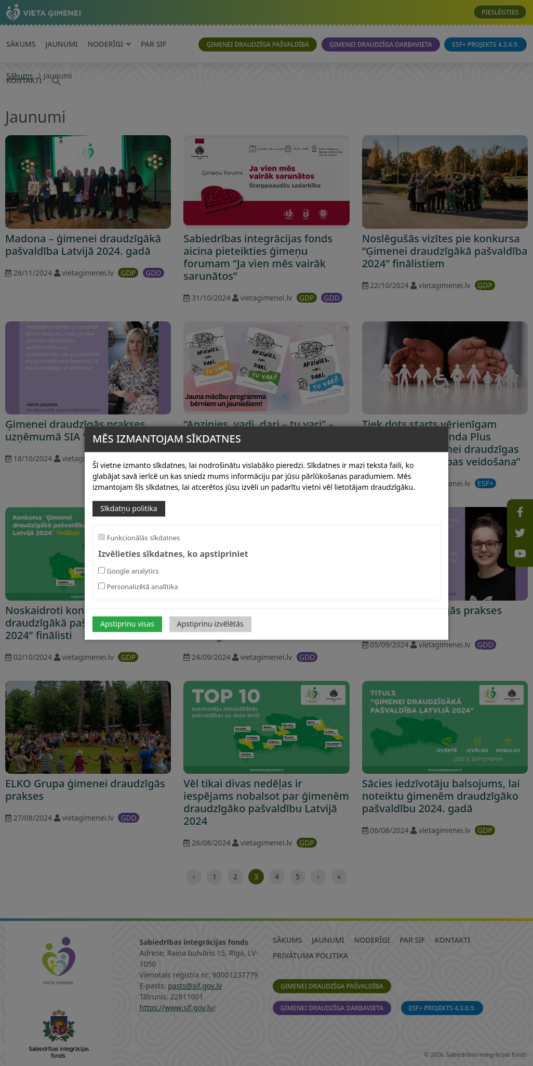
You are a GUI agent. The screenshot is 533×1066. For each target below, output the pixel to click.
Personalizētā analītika (138, 587)
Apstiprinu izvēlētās (210, 624)
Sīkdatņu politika (128, 508)
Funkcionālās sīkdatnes (139, 537)
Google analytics (128, 571)
